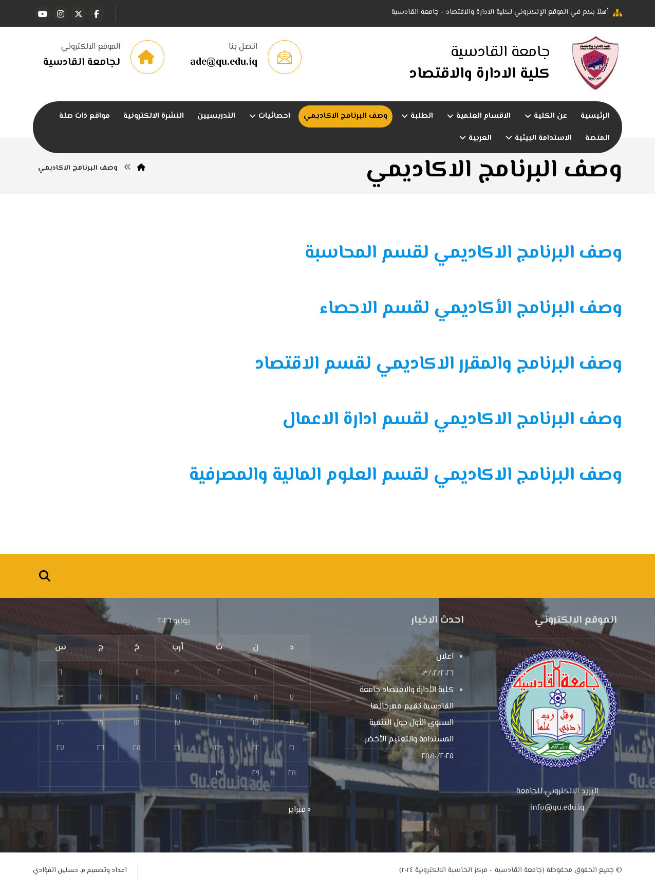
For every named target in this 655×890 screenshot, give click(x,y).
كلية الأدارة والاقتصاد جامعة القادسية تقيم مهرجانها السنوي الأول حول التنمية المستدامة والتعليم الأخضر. (407, 715)
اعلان (445, 656)
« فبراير (299, 810)
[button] (96, 14)
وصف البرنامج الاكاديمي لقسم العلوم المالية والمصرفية (405, 475)
